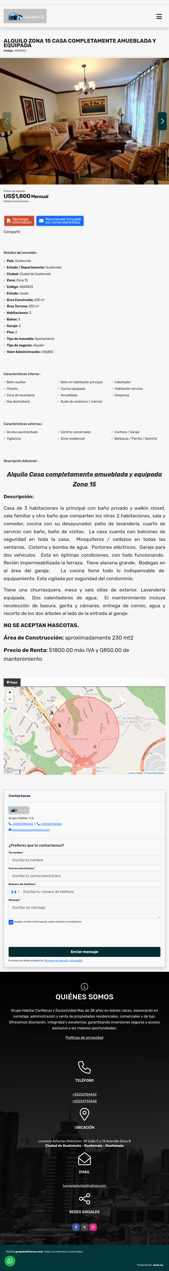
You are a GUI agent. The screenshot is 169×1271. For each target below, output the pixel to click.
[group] (84, 121)
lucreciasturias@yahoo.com (31, 830)
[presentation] (43, 934)
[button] (61, 180)
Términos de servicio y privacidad (63, 960)
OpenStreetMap (155, 773)
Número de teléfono (23, 884)
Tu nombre (16, 852)
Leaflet (130, 773)
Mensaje (15, 900)
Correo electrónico (22, 868)
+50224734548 (51, 824)
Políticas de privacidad (84, 1037)
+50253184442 (22, 824)
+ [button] (9, 692)
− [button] (9, 699)
